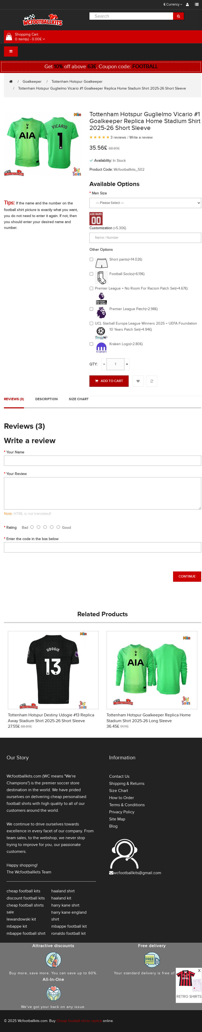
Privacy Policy (121, 812)
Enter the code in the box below (32, 539)
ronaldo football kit (68, 933)
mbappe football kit (69, 926)
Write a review (141, 137)
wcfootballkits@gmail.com (137, 873)
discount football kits (26, 898)
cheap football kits (23, 891)
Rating (11, 527)
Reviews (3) (14, 399)
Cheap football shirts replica (79, 1021)
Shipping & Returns (126, 783)
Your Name (15, 452)
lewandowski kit (21, 919)
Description (46, 399)
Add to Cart (109, 381)
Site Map (117, 819)
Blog (113, 826)
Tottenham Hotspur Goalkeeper (77, 81)
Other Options (101, 249)
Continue (187, 576)
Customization (100, 228)
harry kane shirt (65, 905)
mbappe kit (17, 926)
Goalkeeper (32, 81)
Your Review (16, 474)
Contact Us (119, 776)
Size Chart (79, 399)
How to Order (121, 797)
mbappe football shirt (26, 933)
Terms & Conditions (127, 805)
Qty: (93, 364)
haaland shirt (63, 891)
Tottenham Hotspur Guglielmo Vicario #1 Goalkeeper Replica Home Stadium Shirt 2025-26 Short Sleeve (102, 88)
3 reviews (118, 137)
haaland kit (61, 898)
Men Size (99, 193)
